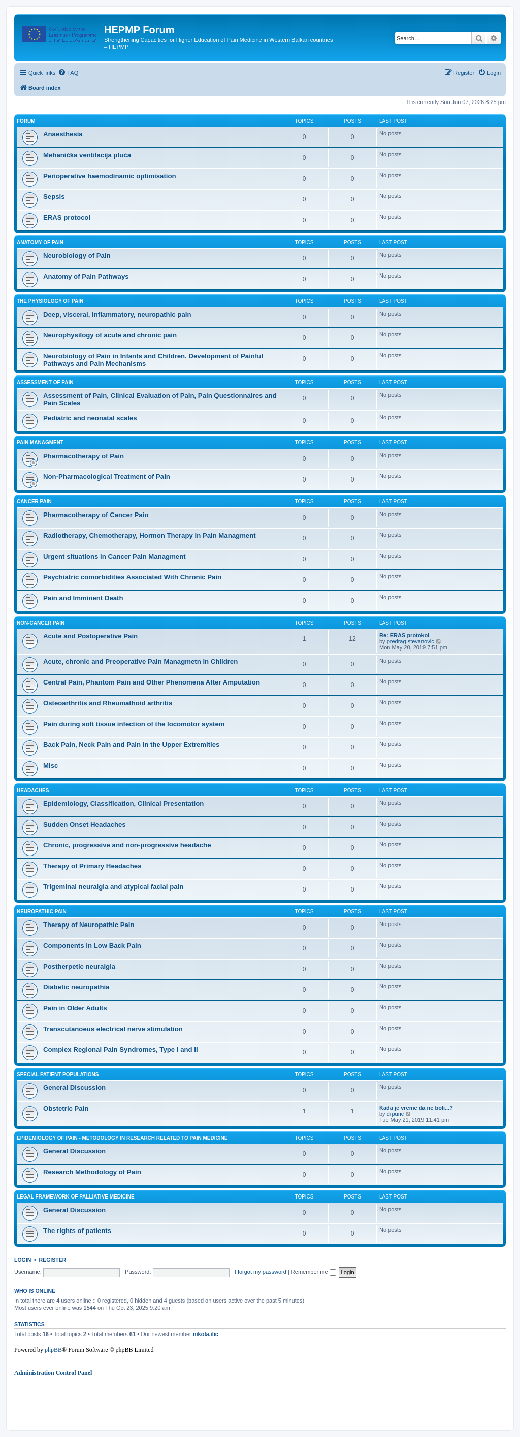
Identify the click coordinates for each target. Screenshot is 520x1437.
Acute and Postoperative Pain (90, 636)
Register (53, 1260)
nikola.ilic (205, 1334)
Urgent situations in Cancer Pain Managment (114, 556)
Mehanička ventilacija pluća (87, 155)
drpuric (395, 1114)
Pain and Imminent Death (83, 598)
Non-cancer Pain (40, 623)
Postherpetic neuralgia (79, 966)
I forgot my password (260, 1272)
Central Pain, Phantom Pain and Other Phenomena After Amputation (151, 682)
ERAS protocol (66, 217)
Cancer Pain (34, 501)
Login (22, 1260)
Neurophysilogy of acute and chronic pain (110, 335)
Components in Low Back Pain (92, 945)
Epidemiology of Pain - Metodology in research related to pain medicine (122, 1138)
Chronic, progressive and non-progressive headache (127, 845)
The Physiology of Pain (50, 301)
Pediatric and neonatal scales (90, 418)
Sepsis (54, 196)
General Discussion (74, 1087)
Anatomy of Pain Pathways (86, 276)
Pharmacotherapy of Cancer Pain (95, 515)
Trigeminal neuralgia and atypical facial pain (113, 887)
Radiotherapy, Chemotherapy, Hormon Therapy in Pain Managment (149, 535)
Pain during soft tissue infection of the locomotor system (134, 724)
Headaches (33, 790)
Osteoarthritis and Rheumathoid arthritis (107, 703)
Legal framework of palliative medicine (76, 1197)
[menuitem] (68, 72)
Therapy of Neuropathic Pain (89, 925)
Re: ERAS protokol (404, 635)
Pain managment (40, 443)
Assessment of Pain (45, 382)
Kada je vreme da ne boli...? (416, 1108)
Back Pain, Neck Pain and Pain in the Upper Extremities (131, 744)
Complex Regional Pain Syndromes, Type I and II (120, 1049)
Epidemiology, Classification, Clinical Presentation (123, 803)
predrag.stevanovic (410, 641)
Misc (50, 765)
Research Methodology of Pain (92, 1172)
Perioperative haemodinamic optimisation (109, 176)
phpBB (53, 1349)
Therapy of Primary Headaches (92, 866)
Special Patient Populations (58, 1074)
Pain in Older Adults (75, 1008)
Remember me (313, 1272)
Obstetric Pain (65, 1108)
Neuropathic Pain (42, 911)
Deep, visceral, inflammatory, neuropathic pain (117, 314)
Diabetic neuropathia (76, 987)
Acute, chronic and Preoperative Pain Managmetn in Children (140, 661)
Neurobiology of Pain (77, 255)
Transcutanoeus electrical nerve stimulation (113, 1029)
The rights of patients (77, 1231)
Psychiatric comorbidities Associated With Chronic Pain (132, 577)
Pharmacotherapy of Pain (83, 456)
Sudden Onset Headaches (84, 824)
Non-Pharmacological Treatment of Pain (106, 477)
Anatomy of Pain (40, 242)
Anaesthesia (63, 134)
